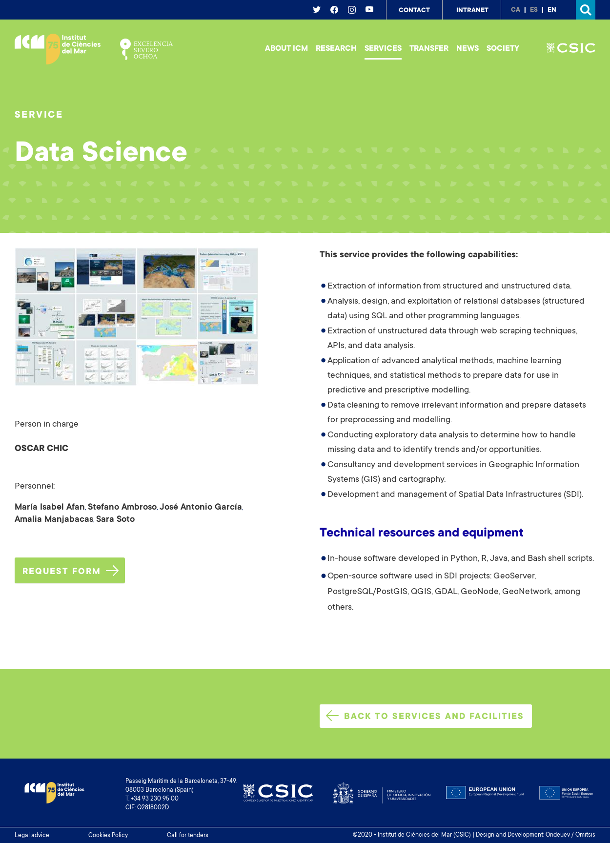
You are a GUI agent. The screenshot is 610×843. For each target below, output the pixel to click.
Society (503, 48)
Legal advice (32, 835)
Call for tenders (187, 835)
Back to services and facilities (425, 716)
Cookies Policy (108, 835)
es (534, 10)
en (552, 10)
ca (515, 10)
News (467, 48)
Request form (70, 571)
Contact (414, 11)
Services (383, 48)
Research (336, 48)
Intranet (472, 11)
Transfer (428, 48)
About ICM (286, 48)
